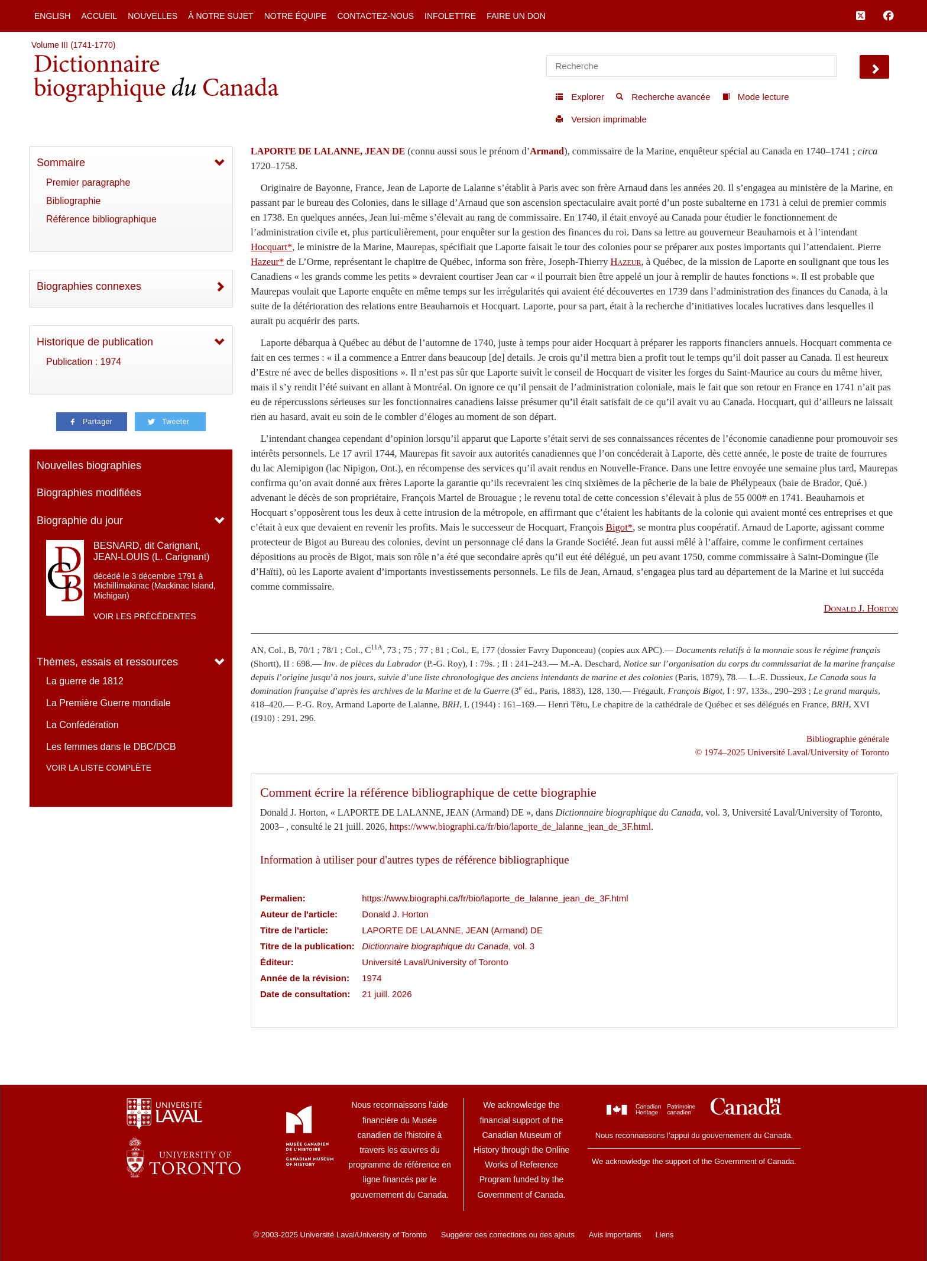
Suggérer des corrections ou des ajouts (508, 1234)
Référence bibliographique (101, 219)
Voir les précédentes (144, 616)
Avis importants (615, 1234)
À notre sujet (220, 16)
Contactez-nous (375, 16)
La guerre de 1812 (85, 681)
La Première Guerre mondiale (108, 703)
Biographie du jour (80, 520)
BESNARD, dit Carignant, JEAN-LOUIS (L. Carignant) (151, 551)
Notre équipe (295, 16)
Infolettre (450, 16)
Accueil (99, 16)
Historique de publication (95, 342)
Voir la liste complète (98, 767)
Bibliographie (73, 201)
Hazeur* (267, 261)
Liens (664, 1234)
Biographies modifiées (89, 493)
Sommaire (61, 163)
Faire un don (516, 16)
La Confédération (82, 725)
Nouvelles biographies (89, 465)
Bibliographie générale (847, 738)
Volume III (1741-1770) (73, 45)
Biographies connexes (89, 286)
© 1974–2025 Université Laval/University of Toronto (792, 752)
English (52, 16)
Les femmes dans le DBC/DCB (111, 747)
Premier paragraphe (88, 182)
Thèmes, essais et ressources (107, 662)
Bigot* (619, 527)
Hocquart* (271, 247)
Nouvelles (152, 16)
